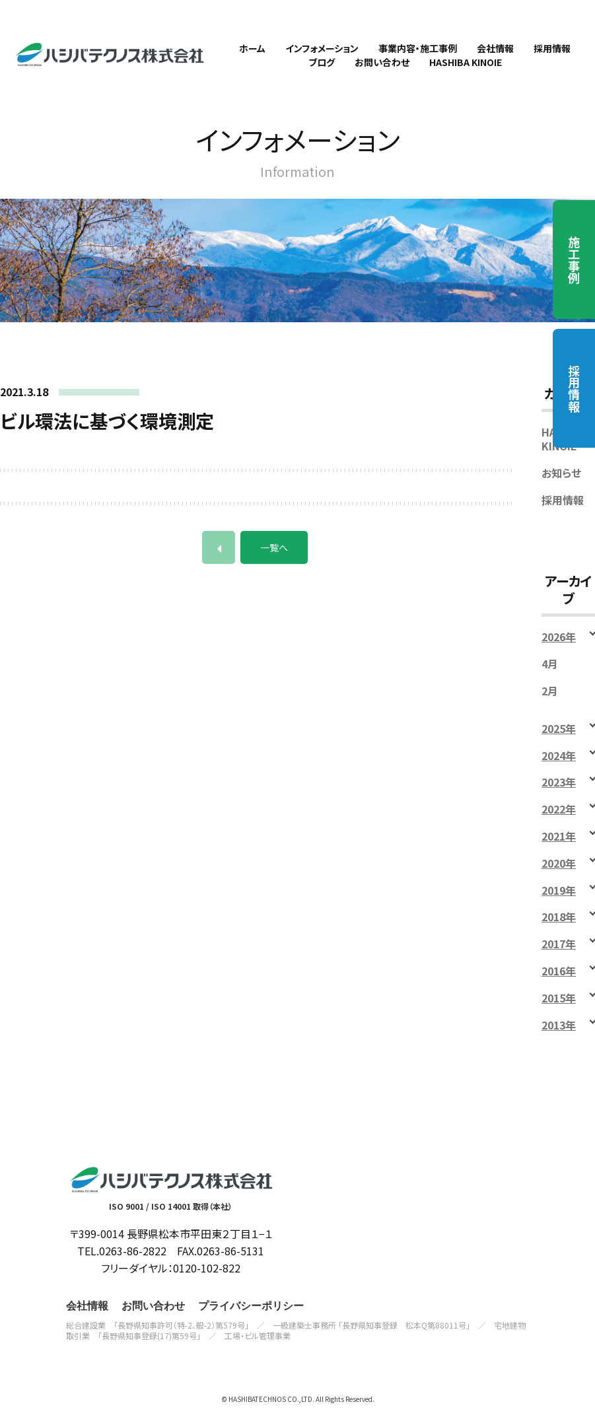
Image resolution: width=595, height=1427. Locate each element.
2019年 (559, 900)
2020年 (559, 873)
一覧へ (274, 558)
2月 (550, 701)
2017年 (559, 954)
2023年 (559, 793)
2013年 (559, 1035)
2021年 (559, 846)
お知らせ (561, 483)
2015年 (559, 1008)
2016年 (559, 981)
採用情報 (573, 388)
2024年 (559, 766)
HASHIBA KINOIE (565, 450)
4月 (550, 674)
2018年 (559, 927)
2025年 (559, 739)
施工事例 (573, 259)
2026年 (559, 647)
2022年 (559, 820)
